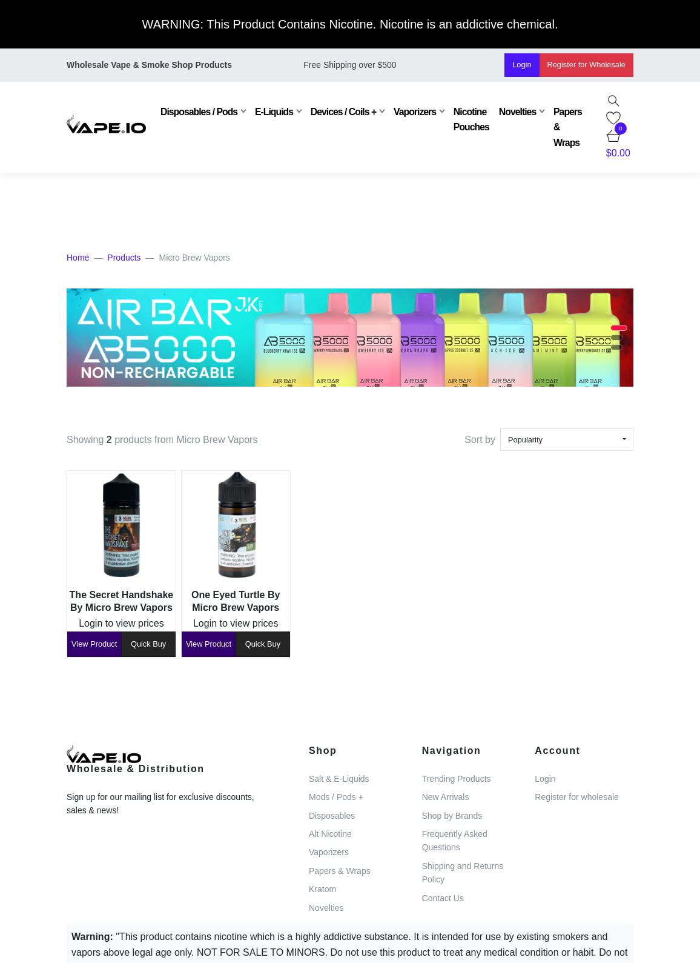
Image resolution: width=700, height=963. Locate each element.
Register (586, 64)
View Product (94, 643)
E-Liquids (274, 112)
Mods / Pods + (336, 797)
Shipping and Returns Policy (463, 872)
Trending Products (456, 779)
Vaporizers (415, 112)
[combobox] (566, 439)
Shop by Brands (452, 816)
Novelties (517, 112)
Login (521, 64)
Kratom (322, 889)
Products (123, 257)
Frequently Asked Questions (454, 840)
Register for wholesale (577, 797)
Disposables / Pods (198, 112)
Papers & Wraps (567, 127)
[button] (618, 328)
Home (78, 257)
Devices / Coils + (343, 112)
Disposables (332, 816)
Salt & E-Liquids (339, 779)
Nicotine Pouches (471, 119)
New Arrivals (445, 797)
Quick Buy (148, 643)
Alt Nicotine (330, 834)
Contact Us (443, 898)
